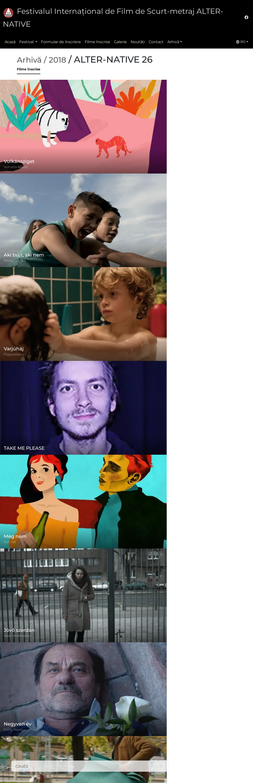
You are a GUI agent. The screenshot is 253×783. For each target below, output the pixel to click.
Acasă (10, 42)
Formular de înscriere (61, 42)
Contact (156, 42)
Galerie (120, 42)
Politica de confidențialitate (113, 744)
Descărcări (97, 772)
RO (240, 42)
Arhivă (173, 42)
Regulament (99, 735)
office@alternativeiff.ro (194, 750)
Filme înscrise (97, 42)
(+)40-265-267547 (189, 740)
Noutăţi (138, 42)
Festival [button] (26, 42)
